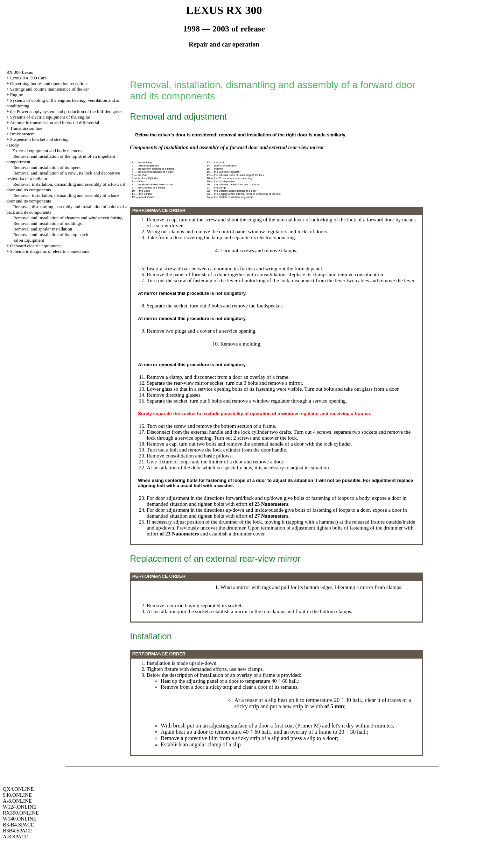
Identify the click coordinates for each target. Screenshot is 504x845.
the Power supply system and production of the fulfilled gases (66, 111)
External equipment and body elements (47, 150)
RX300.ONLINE (21, 813)
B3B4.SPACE (17, 830)
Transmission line (26, 128)
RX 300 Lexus (19, 72)
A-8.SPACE (15, 836)
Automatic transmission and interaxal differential (54, 122)
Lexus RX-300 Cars (28, 77)
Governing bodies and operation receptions (49, 83)
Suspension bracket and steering (39, 139)
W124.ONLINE (19, 807)
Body (14, 145)
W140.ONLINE (19, 819)
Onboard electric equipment (35, 245)
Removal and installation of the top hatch (50, 234)
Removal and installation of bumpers (46, 167)
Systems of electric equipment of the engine (50, 117)
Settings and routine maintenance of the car (49, 89)
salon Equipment (28, 240)
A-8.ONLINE (17, 801)
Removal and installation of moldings (47, 223)
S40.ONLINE (17, 795)
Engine (16, 94)
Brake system (22, 133)
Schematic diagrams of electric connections (49, 251)
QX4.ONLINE (18, 789)
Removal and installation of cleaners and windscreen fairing (67, 217)
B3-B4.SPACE (18, 825)
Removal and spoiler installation (42, 229)
